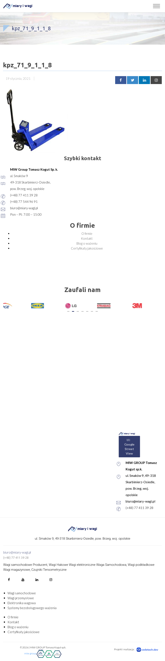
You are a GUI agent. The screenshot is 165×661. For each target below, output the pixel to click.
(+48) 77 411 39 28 (16, 557)
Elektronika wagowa (22, 603)
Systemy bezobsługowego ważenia (32, 608)
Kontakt (87, 238)
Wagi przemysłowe (21, 598)
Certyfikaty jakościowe (87, 248)
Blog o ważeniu (86, 243)
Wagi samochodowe (22, 593)
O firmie (86, 233)
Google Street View (144, 446)
